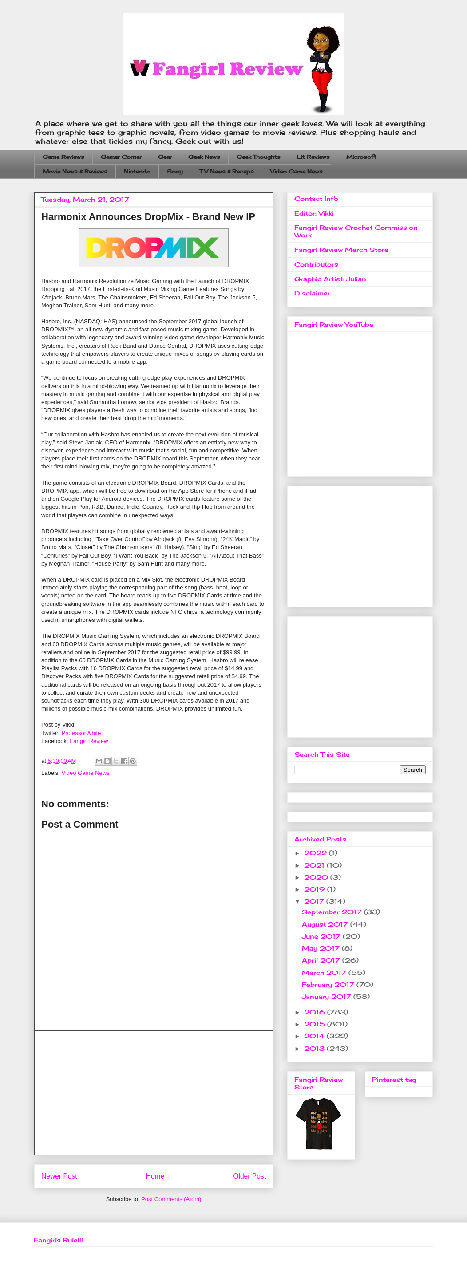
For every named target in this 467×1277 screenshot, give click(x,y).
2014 (315, 1036)
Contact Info (316, 198)
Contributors (316, 264)
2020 (317, 877)
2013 (315, 1048)
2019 (315, 889)
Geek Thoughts (259, 156)
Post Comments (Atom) (171, 1199)
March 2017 (325, 972)
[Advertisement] (153, 1092)
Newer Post (59, 1176)
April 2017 (322, 960)
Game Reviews (63, 156)
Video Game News (296, 171)
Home (155, 1176)
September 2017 (333, 912)
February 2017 (329, 984)
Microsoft (361, 156)
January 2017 (327, 996)
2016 (315, 1012)
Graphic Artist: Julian (330, 279)
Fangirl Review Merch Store (341, 249)
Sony (175, 171)
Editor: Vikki (314, 213)
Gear (165, 156)
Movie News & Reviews (75, 171)
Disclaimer (312, 293)
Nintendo (137, 171)
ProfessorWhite (81, 733)
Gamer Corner (121, 156)
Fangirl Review (89, 741)
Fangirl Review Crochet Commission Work (356, 231)
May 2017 (322, 948)
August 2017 (326, 924)
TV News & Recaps (226, 171)
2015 (315, 1024)
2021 (315, 865)
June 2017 (322, 936)
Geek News (204, 156)
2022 (316, 853)
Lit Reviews (313, 156)
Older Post (249, 1176)
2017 (315, 901)
